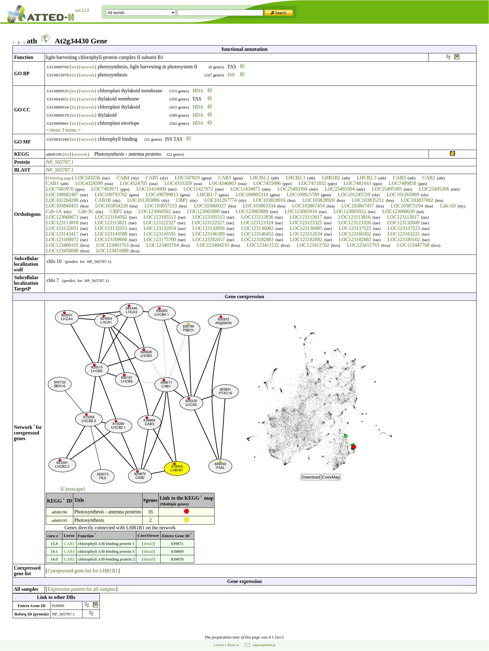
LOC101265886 (143, 200)
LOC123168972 (62, 239)
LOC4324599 (89, 183)
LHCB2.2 (259, 177)
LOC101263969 (403, 194)
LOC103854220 (111, 205)
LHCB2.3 (366, 177)
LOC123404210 (212, 245)
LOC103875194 (407, 205)
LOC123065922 (349, 211)
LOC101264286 (62, 200)
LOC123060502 (154, 211)
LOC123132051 (62, 228)
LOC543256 (87, 177)
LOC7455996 (267, 183)
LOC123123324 (257, 222)
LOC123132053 (111, 228)
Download (311, 477)
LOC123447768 (413, 245)
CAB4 (122, 177)
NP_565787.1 (60, 162)
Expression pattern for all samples (82, 589)
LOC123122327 (159, 222)
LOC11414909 (151, 189)
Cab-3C (86, 211)
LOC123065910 (301, 211)
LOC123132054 (159, 228)
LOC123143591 (159, 233)
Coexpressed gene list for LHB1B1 (83, 570)
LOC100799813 (162, 194)
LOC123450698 (62, 250)
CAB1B (103, 200)
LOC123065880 (203, 211)
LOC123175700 (159, 239)
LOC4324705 (133, 183)
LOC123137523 (403, 228)
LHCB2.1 (296, 177)
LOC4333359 (178, 183)
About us (233, 645)
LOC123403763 (112, 245)
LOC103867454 (308, 205)
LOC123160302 (355, 233)
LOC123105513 (208, 217)
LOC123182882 (306, 239)
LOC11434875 (245, 189)
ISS (231, 74)
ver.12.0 (82, 10)
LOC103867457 (357, 205)
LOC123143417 (62, 233)
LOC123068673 (62, 217)
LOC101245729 (354, 194)
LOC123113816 (354, 217)
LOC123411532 (263, 245)
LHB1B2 (331, 177)
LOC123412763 (363, 245)
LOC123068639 (398, 211)
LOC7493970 (60, 189)
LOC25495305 (387, 189)
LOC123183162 (403, 239)
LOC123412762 (313, 245)
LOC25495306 (434, 189)
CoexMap (331, 477)
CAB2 (428, 177)
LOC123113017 (306, 217)
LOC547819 (187, 177)
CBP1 (182, 200)
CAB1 (52, 183)
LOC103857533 (160, 205)
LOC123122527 (208, 222)
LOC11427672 (198, 189)
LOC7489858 (402, 183)
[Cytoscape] (73, 489)
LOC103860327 (210, 205)
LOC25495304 (340, 189)
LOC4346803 (222, 183)
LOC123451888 (112, 250)
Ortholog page (60, 178)
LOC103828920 (318, 200)
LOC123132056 (208, 228)
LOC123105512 (159, 217)
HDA (197, 90)
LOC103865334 (259, 205)
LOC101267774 (220, 200)
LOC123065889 (252, 211)
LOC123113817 (403, 217)
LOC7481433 (357, 183)
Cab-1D (448, 205)
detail (148, 543)
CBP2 (116, 211)
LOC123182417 (208, 239)
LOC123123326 (354, 222)
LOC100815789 (303, 194)
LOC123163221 (403, 233)
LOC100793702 (111, 194)
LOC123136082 (257, 228)
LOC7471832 (312, 183)
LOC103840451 (62, 205)
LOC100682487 (62, 194)
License (219, 645)
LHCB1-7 (207, 194)
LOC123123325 (305, 222)
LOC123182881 (257, 239)
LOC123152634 (306, 233)
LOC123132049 (403, 222)
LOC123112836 (257, 217)
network (87, 67)
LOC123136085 (306, 228)
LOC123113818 (62, 222)
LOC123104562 (111, 217)
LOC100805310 (251, 194)
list (73, 67)
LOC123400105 (62, 245)
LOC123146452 (257, 233)
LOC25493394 (292, 189)
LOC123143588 (111, 233)
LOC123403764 (162, 245)
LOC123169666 (111, 239)
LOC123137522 (355, 228)
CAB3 (224, 177)
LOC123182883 (355, 239)
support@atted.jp (264, 645)
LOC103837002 (417, 200)
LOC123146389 (208, 233)
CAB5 (152, 177)
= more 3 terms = (63, 130)
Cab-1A (54, 211)
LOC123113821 (110, 222)
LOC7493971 (105, 189)
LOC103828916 (269, 200)
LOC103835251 (367, 200)
